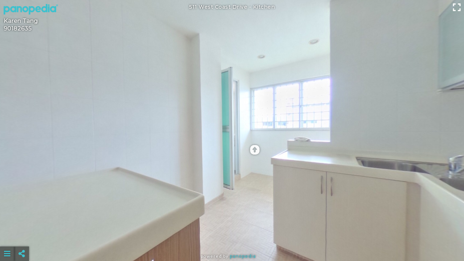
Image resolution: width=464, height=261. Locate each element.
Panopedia (243, 256)
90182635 (18, 28)
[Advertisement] (232, 235)
